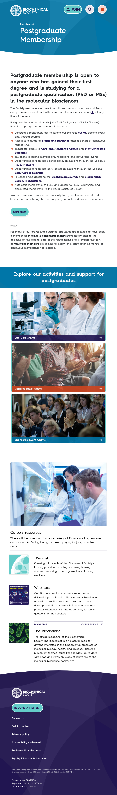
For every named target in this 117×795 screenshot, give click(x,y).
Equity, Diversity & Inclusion (29, 758)
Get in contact (21, 726)
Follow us (18, 718)
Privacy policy (21, 734)
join (92, 112)
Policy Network (24, 164)
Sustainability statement (27, 750)
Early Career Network (29, 172)
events (82, 132)
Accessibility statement (26, 742)
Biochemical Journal (65, 176)
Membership (27, 24)
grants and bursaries (55, 140)
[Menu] (102, 9)
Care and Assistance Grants (59, 148)
